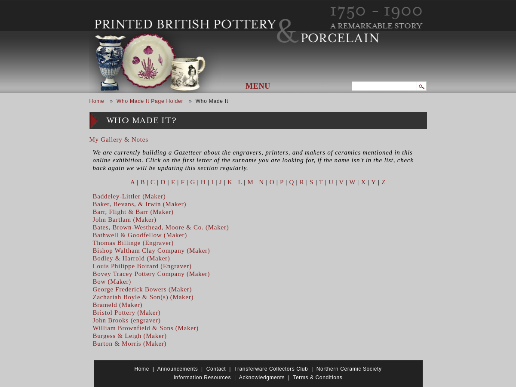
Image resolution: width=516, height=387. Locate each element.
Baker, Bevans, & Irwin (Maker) (140, 204)
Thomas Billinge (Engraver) (133, 242)
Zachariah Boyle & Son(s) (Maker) (143, 297)
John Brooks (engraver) (127, 320)
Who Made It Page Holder (150, 101)
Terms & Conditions (317, 378)
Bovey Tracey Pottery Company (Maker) (151, 273)
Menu (258, 86)
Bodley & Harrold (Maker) (131, 258)
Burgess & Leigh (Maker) (130, 335)
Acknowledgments (262, 378)
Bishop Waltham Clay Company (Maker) (151, 250)
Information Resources (202, 378)
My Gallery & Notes (118, 139)
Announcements (177, 369)
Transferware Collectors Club (271, 369)
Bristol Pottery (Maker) (127, 312)
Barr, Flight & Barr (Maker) (133, 211)
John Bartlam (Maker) (125, 219)
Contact (216, 369)
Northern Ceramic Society (349, 369)
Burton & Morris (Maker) (130, 343)
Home (96, 101)
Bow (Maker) (112, 281)
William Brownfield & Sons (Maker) (146, 328)
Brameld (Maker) (118, 304)
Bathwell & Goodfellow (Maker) (140, 235)
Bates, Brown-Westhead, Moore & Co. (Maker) (161, 227)
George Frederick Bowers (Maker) (142, 289)
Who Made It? (142, 121)
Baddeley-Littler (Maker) (129, 196)
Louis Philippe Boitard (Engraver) (142, 266)
